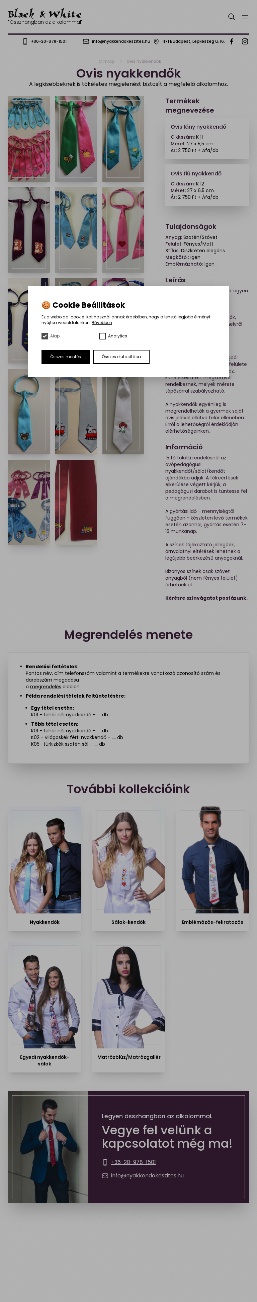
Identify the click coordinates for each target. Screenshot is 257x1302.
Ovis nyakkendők (143, 61)
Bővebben (102, 322)
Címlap (106, 61)
